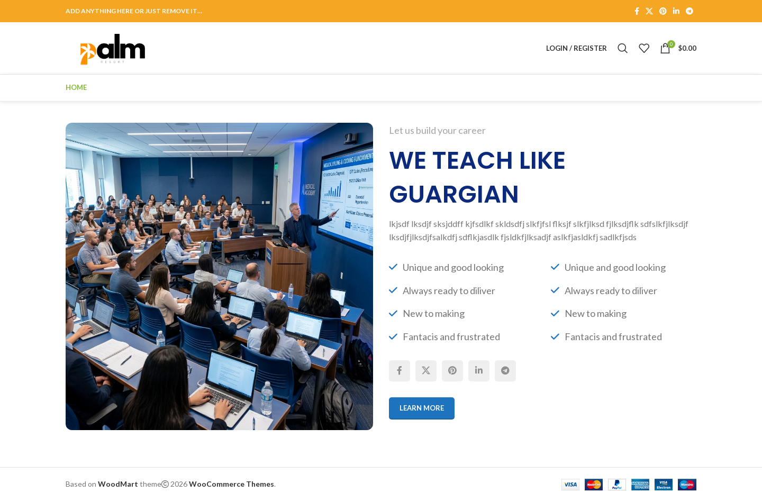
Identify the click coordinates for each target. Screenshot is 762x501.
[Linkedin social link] (676, 11)
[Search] (622, 48)
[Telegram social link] (689, 11)
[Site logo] (112, 47)
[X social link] (649, 11)
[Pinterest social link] (663, 11)
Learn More (422, 408)
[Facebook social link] (636, 11)
